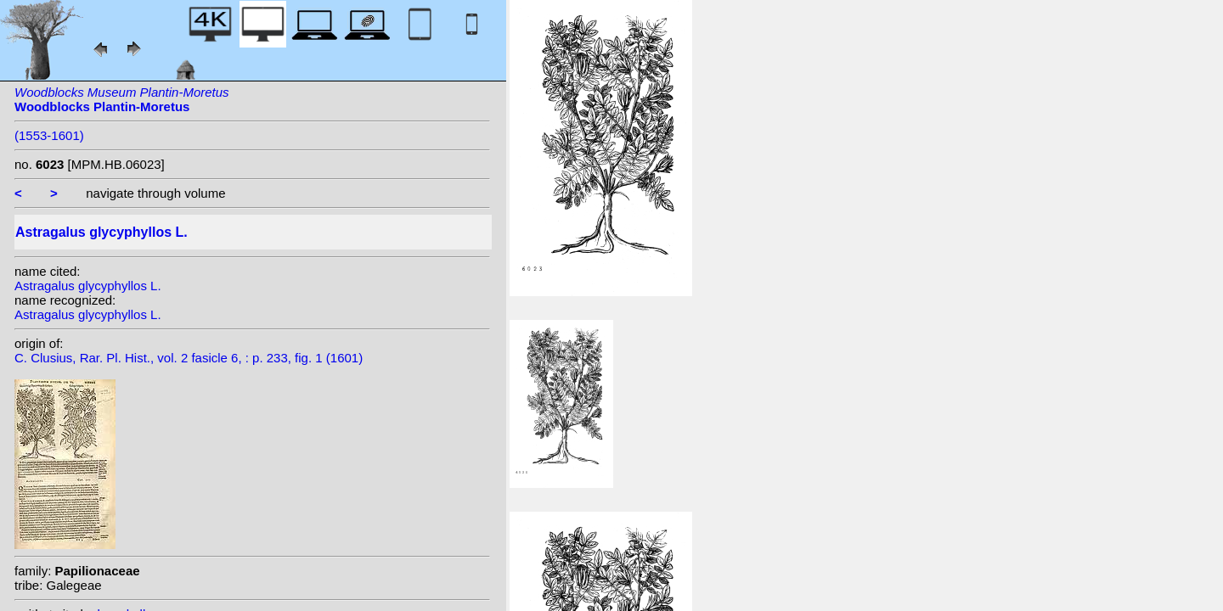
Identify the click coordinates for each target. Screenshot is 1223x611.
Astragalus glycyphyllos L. (87, 285)
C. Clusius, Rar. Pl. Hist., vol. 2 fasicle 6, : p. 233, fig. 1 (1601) (188, 357)
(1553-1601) (49, 135)
